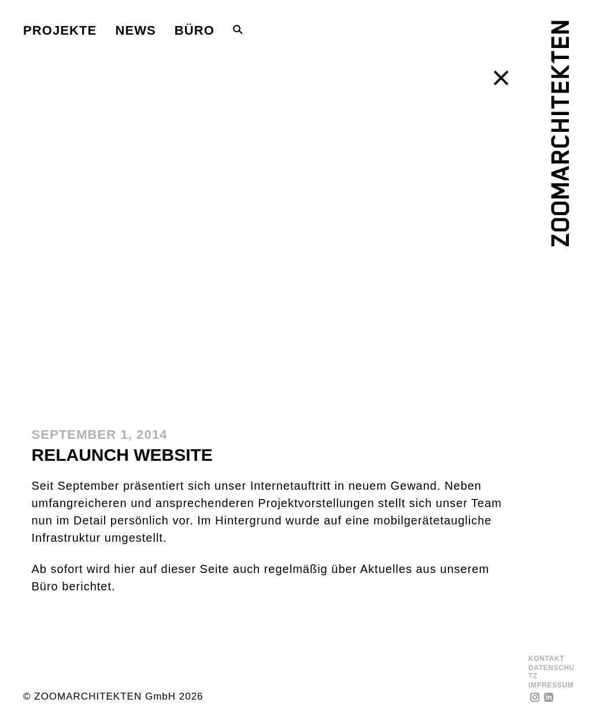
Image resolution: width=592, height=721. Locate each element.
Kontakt (546, 659)
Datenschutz (551, 672)
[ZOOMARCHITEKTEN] (560, 133)
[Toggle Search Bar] (238, 29)
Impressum (551, 685)
